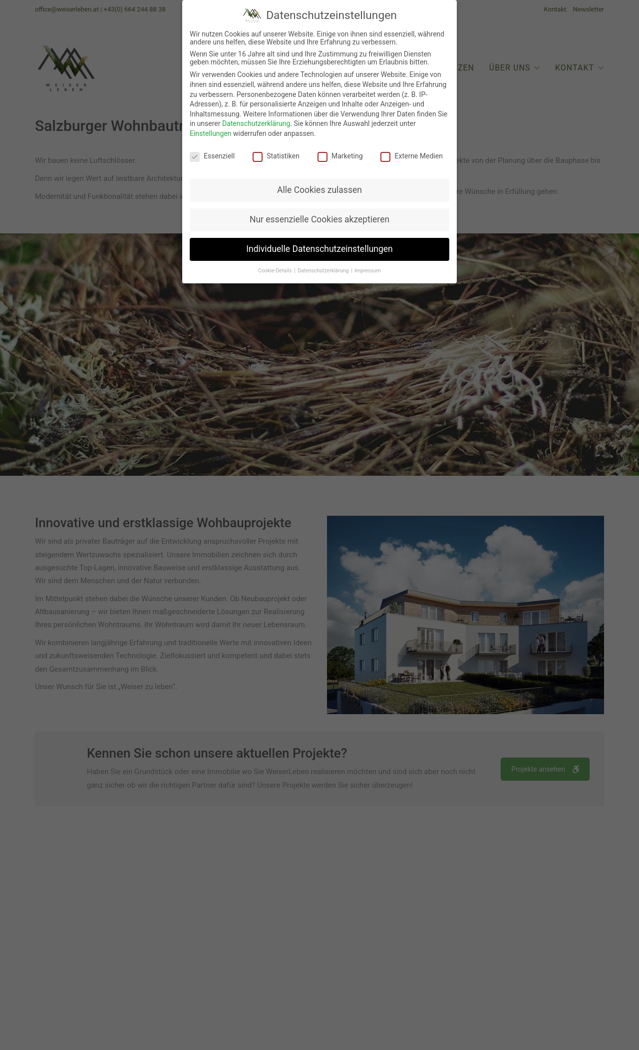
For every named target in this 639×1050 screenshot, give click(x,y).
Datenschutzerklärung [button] (324, 268)
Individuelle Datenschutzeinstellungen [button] (319, 247)
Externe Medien (411, 153)
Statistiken (276, 153)
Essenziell (212, 153)
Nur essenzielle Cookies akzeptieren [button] (319, 217)
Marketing (340, 153)
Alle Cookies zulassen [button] (319, 188)
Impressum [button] (367, 268)
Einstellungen (211, 131)
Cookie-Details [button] (275, 268)
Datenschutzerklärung (256, 121)
